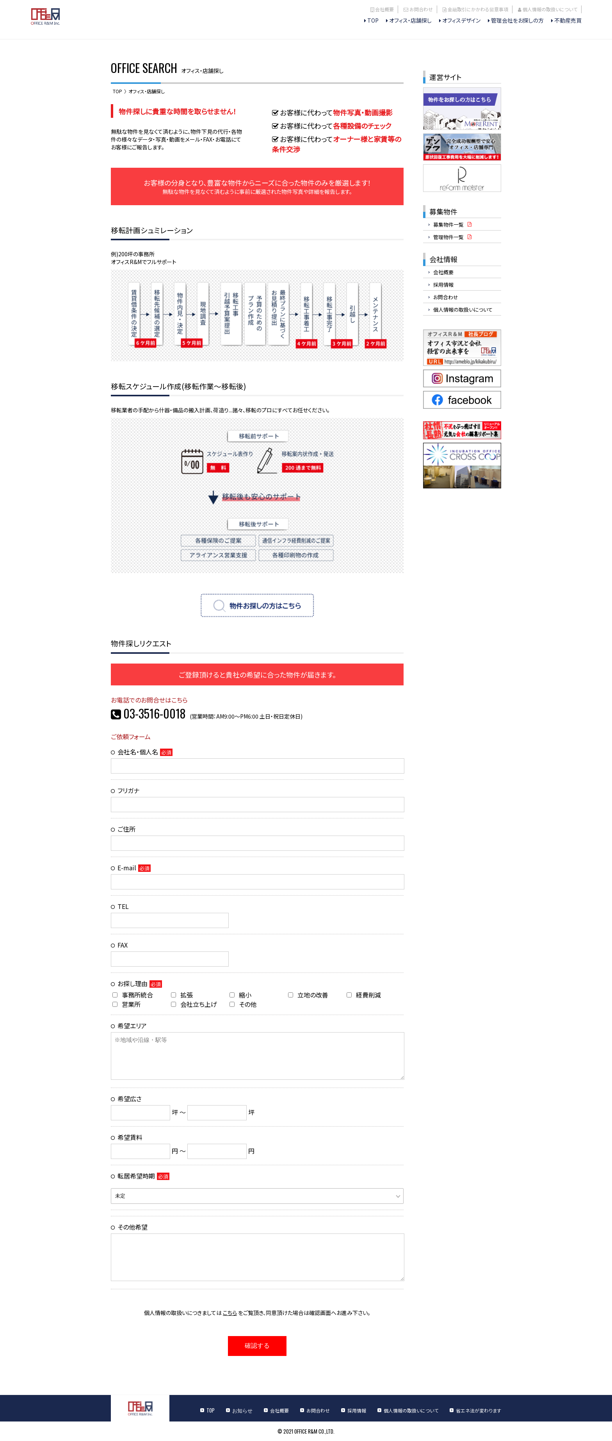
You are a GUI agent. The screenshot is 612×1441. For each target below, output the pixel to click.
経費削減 (364, 994)
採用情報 (443, 284)
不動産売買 (568, 20)
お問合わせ (421, 9)
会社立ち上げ (194, 1004)
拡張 (182, 994)
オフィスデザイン (461, 20)
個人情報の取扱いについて (550, 9)
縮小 (240, 994)
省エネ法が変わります (478, 1410)
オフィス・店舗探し (410, 20)
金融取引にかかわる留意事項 (478, 9)
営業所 (126, 1004)
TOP (373, 20)
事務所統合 (132, 994)
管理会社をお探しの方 (517, 20)
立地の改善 (308, 994)
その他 (243, 1004)
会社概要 (384, 9)
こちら (230, 1313)
